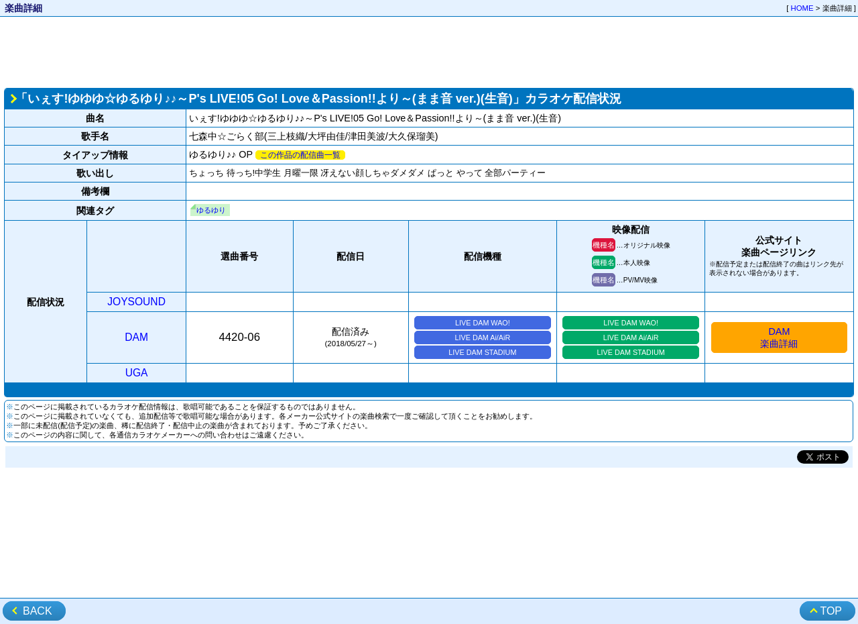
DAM (136, 337)
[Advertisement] (429, 51)
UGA (136, 372)
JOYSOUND (136, 301)
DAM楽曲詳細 (779, 337)
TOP (831, 611)
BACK (37, 611)
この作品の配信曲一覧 (300, 155)
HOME (802, 8)
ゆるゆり (211, 210)
